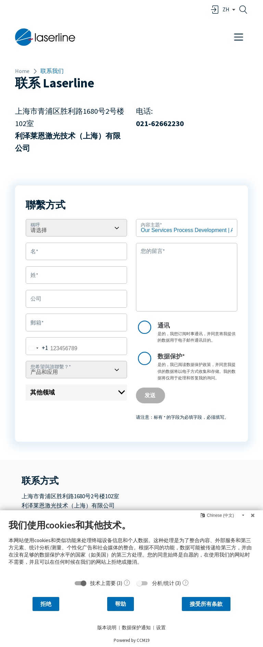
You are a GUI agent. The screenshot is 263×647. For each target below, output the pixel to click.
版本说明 (106, 627)
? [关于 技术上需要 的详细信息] (127, 582)
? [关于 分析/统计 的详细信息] (185, 582)
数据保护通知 (136, 627)
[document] (131, 547)
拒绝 (45, 604)
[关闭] (253, 515)
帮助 (120, 604)
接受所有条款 (206, 604)
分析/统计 (163, 583)
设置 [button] (161, 627)
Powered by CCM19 (131, 640)
